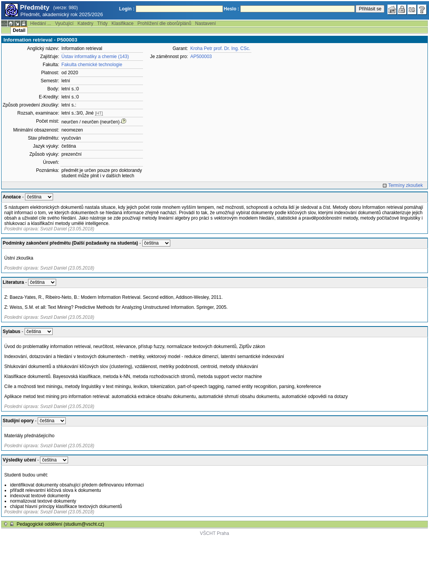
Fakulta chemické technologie (92, 64)
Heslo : (231, 9)
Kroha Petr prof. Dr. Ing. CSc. (220, 48)
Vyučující (64, 23)
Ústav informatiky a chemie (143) (95, 56)
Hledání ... (40, 23)
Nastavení (205, 23)
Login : (127, 9)
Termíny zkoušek (405, 185)
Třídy (102, 23)
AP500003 (201, 56)
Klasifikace (122, 23)
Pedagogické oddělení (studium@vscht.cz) (60, 524)
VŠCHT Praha (214, 533)
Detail (19, 30)
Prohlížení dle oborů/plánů (164, 23)
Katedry (85, 23)
